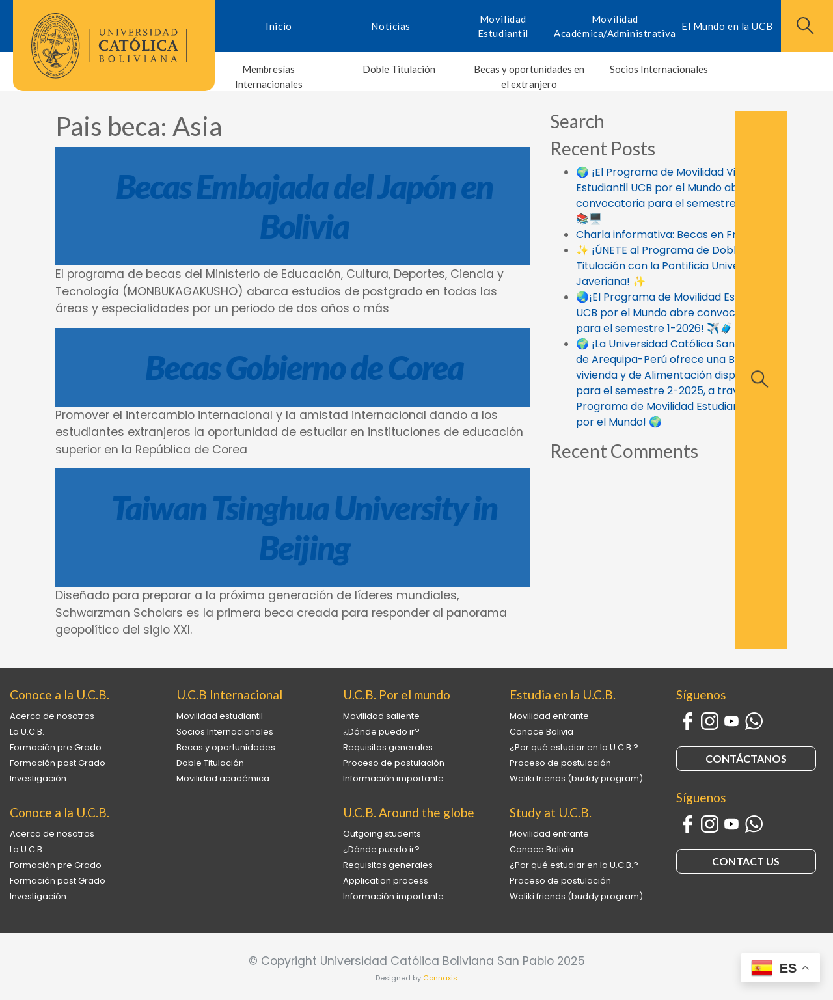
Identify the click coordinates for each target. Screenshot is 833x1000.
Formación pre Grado (56, 747)
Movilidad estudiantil (219, 716)
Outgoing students (382, 834)
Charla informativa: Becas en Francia (670, 234)
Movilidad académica (222, 778)
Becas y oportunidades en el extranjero (529, 76)
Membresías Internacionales (269, 76)
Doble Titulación (398, 69)
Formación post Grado (57, 763)
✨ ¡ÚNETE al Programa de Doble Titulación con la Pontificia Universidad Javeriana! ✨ (673, 266)
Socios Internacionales (659, 69)
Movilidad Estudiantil (503, 26)
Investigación (38, 778)
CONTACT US (746, 861)
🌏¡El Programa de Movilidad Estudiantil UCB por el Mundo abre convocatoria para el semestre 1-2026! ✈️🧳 (676, 313)
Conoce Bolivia (541, 731)
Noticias (390, 26)
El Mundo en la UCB (726, 26)
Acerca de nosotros (52, 716)
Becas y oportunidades (225, 747)
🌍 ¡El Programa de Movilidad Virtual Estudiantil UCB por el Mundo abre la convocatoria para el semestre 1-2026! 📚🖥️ (676, 195)
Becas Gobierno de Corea (304, 367)
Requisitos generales (388, 747)
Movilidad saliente (381, 716)
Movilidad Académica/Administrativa (615, 26)
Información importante (393, 778)
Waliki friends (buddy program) (576, 778)
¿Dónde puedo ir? (381, 731)
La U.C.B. (27, 731)
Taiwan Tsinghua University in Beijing (304, 527)
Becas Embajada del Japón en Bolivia (304, 206)
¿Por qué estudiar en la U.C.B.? (574, 747)
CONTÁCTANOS (746, 758)
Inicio (279, 26)
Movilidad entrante (549, 716)
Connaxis (440, 978)
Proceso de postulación (393, 763)
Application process (385, 880)
